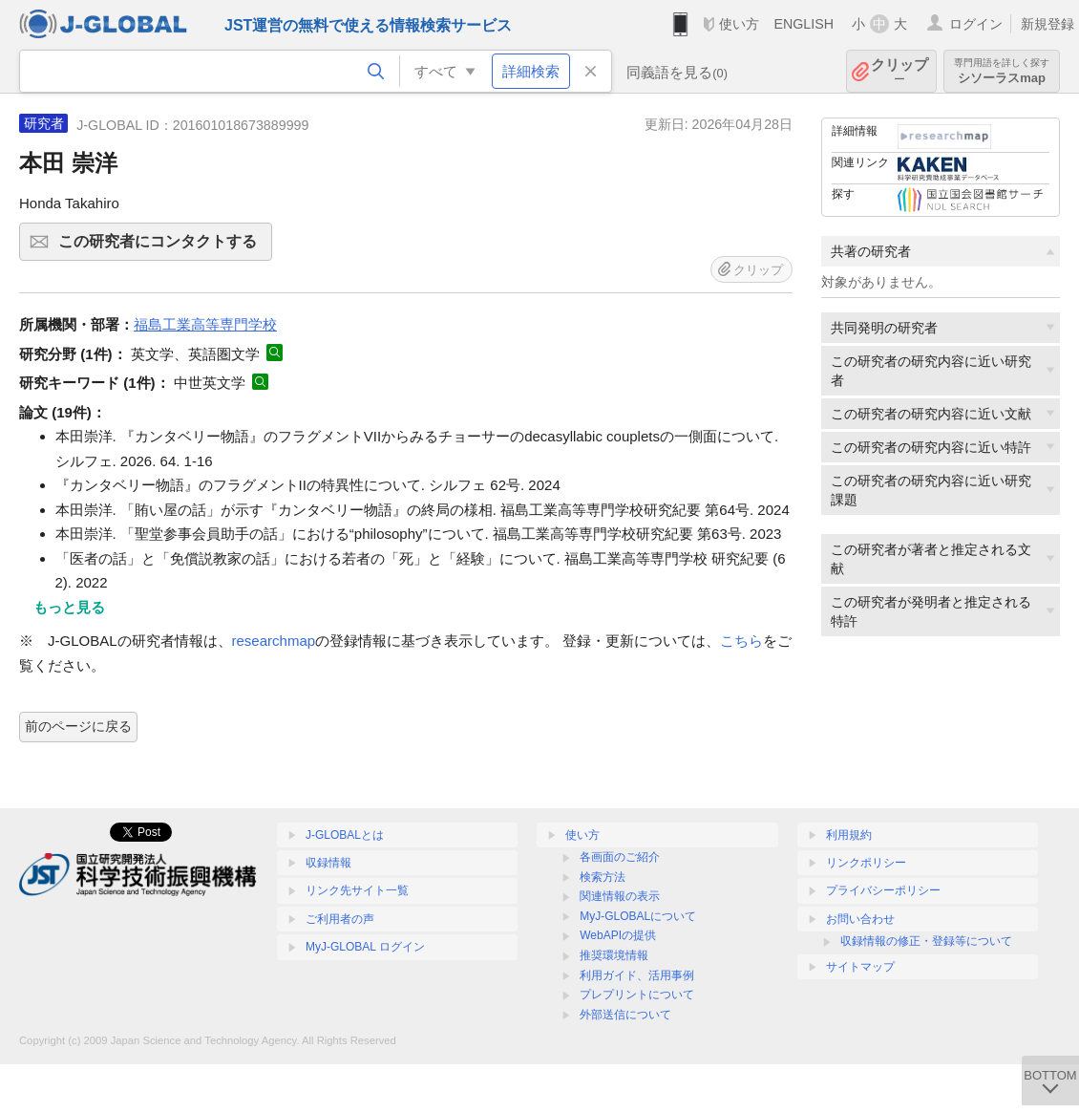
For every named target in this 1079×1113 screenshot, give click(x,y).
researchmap (274, 640)
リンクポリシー (866, 862)
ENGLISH (803, 24)
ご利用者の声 (340, 919)
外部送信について (625, 1014)
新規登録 (1047, 24)
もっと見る (69, 607)
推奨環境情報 (614, 955)
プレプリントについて (637, 994)
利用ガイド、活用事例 (637, 975)
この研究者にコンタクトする (162, 247)
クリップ (899, 71)
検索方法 (602, 877)
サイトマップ (860, 967)
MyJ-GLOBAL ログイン (365, 946)
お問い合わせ (860, 919)
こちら (741, 640)
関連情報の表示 (620, 896)
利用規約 (849, 835)
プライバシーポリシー (883, 890)
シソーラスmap (1001, 71)
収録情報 (328, 862)
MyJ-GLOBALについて (638, 916)
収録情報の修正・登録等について (926, 941)
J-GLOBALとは (345, 835)
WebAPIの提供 (618, 935)
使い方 (739, 24)
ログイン (976, 24)
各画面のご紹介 (620, 857)
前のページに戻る (78, 726)
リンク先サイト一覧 (357, 890)
